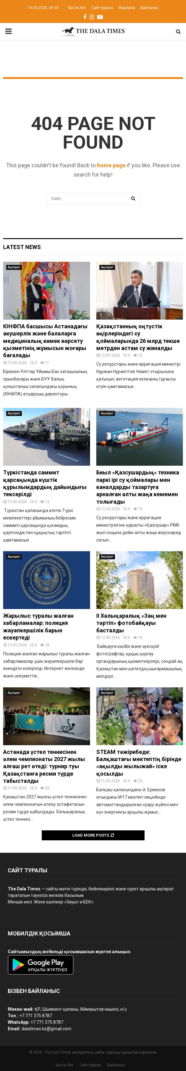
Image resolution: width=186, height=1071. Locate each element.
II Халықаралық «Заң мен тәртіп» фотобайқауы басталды (131, 623)
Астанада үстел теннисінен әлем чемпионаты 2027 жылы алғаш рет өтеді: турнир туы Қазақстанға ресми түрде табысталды (44, 766)
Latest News (22, 247)
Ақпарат (14, 267)
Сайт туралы (102, 8)
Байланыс (150, 8)
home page (111, 165)
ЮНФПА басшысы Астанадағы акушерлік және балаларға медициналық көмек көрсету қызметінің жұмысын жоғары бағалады (45, 341)
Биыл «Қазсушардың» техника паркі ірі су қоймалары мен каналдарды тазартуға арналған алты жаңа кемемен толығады (137, 487)
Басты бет (77, 8)
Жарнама (126, 8)
